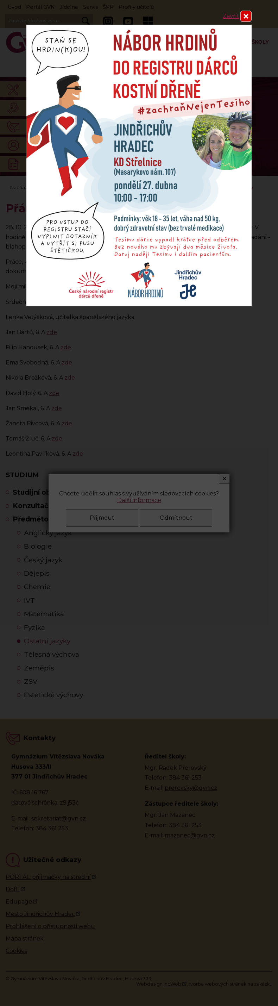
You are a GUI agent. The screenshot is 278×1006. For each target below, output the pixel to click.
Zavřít (231, 16)
